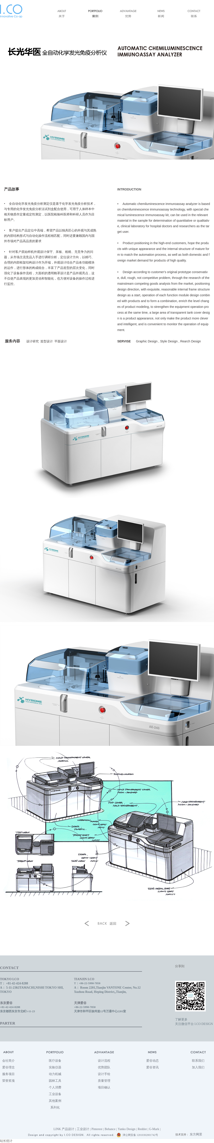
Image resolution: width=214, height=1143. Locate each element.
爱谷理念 (8, 1067)
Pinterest (96, 1129)
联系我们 (198, 1060)
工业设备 (55, 1094)
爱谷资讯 (152, 1067)
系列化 (55, 1107)
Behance (110, 1129)
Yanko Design (126, 1129)
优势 (127, 13)
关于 (61, 13)
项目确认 (104, 1087)
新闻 (160, 13)
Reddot (142, 1129)
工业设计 (83, 1129)
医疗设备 (55, 1060)
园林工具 (55, 1080)
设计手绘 (104, 1074)
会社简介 (8, 1060)
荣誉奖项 (8, 1080)
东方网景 (196, 1134)
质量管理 (104, 1080)
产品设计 (68, 1129)
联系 (193, 13)
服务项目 (8, 1074)
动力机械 (55, 1074)
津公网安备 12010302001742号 (137, 1135)
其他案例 (55, 1100)
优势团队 (104, 1067)
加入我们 (198, 1067)
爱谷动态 (152, 1060)
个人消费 (55, 1087)
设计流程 (104, 1060)
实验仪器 (55, 1067)
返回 (107, 922)
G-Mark (154, 1129)
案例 (94, 13)
